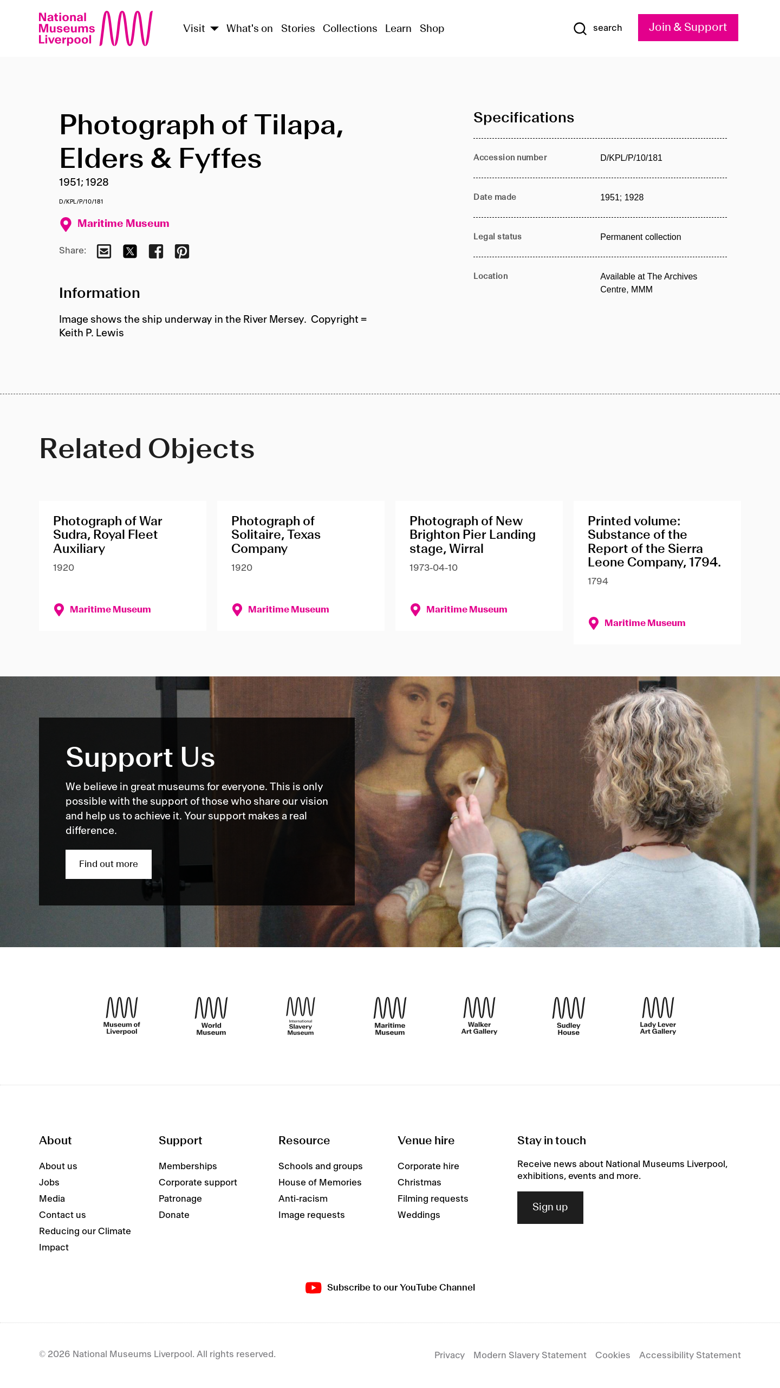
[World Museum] (211, 1016)
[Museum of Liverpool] (122, 1016)
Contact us (62, 1215)
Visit (194, 29)
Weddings (419, 1215)
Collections (350, 29)
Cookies (612, 1355)
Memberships (188, 1166)
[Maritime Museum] (390, 1016)
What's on (249, 29)
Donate (174, 1215)
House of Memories (320, 1183)
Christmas (419, 1183)
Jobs (49, 1183)
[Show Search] (597, 28)
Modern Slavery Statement (530, 1355)
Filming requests (433, 1199)
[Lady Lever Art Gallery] (658, 1016)
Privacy (449, 1355)
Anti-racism (303, 1199)
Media (52, 1199)
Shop (432, 29)
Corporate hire (428, 1166)
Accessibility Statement (690, 1355)
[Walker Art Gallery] (479, 1016)
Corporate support (198, 1183)
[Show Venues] (214, 29)
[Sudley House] (569, 1016)
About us (58, 1166)
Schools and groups (320, 1166)
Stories (298, 29)
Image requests (311, 1215)
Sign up (550, 1207)
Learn (398, 29)
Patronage (180, 1199)
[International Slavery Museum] (300, 1016)
